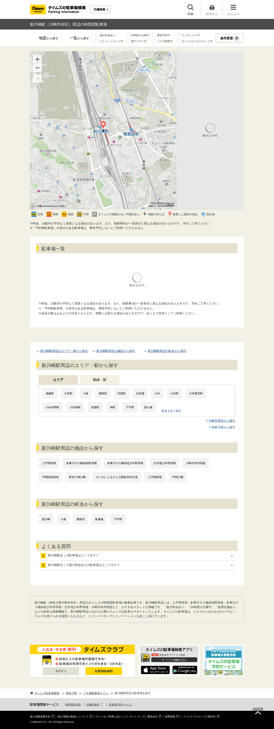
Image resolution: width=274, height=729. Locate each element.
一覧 (79, 38)
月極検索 (99, 9)
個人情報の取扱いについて (73, 716)
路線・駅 (100, 380)
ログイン (61, 671)
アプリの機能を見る (175, 660)
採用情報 (170, 716)
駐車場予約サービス (120, 704)
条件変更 (229, 38)
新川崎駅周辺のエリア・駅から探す (64, 351)
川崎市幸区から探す (221, 420)
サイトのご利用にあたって (111, 716)
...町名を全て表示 (170, 411)
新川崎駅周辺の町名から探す (167, 351)
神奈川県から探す (223, 427)
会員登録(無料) (104, 671)
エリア (58, 380)
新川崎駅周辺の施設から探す (115, 351)
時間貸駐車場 (73, 704)
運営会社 (152, 716)
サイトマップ (137, 716)
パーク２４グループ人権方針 (199, 716)
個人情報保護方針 (40, 716)
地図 (48, 38)
